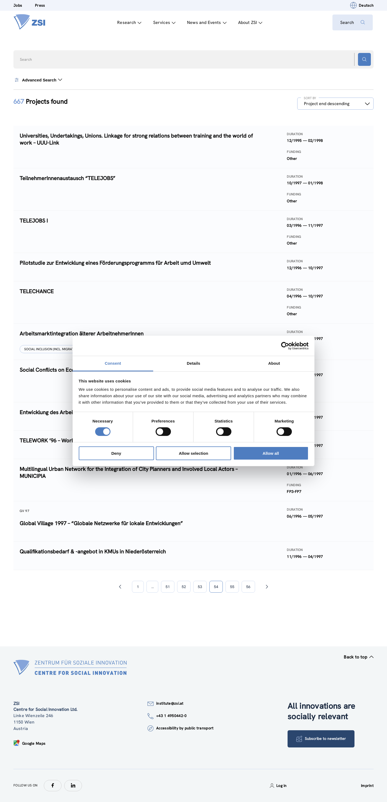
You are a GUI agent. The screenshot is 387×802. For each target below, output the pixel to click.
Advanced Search (37, 80)
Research (129, 22)
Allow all (271, 453)
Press (40, 5)
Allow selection (193, 453)
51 (168, 586)
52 (184, 586)
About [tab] (274, 363)
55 (232, 586)
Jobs (17, 5)
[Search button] (364, 59)
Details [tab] (193, 363)
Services (163, 22)
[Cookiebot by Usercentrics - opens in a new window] (285, 346)
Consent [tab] (113, 363)
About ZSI (249, 22)
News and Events (206, 22)
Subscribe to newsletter (321, 739)
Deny (116, 453)
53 (200, 586)
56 (248, 586)
